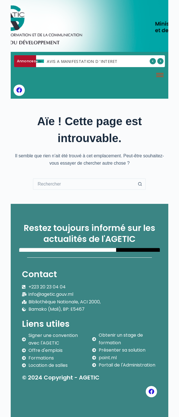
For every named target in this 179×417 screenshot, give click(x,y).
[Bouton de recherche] (140, 184)
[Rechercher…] (83, 184)
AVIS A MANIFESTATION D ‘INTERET (82, 61)
